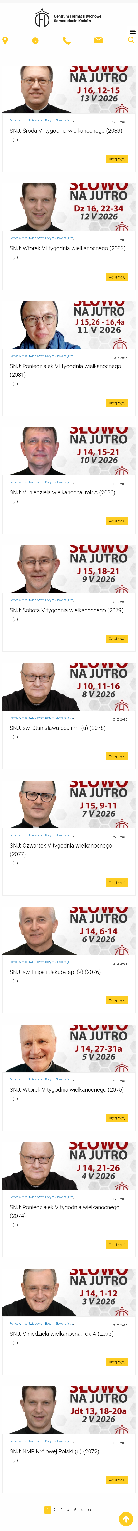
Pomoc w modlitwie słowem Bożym (32, 120)
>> (90, 1510)
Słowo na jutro (64, 120)
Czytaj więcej (117, 159)
